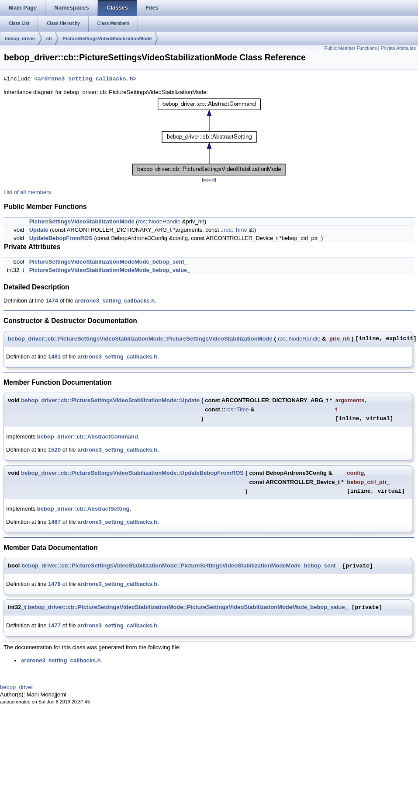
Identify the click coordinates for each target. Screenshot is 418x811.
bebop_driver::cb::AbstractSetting (83, 508)
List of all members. (28, 192)
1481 (54, 356)
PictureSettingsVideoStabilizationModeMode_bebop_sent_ (108, 261)
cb (49, 38)
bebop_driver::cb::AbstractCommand (87, 436)
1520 (54, 449)
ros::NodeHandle (159, 221)
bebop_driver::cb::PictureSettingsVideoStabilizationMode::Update (110, 400)
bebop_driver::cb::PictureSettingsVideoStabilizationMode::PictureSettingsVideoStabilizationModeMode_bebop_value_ (188, 607)
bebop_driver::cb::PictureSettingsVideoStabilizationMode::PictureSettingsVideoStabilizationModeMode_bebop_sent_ (180, 566)
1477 (54, 625)
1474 (51, 300)
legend (209, 180)
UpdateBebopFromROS (61, 238)
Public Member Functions (351, 48)
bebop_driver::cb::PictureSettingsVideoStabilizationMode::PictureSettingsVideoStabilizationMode (140, 338)
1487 (54, 522)
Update (38, 229)
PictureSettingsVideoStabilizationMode (107, 38)
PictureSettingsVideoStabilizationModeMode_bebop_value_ (109, 270)
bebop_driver (20, 38)
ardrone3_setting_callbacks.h (85, 79)
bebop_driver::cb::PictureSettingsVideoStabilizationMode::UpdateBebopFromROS (132, 473)
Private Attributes (398, 48)
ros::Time (235, 229)
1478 (54, 584)
